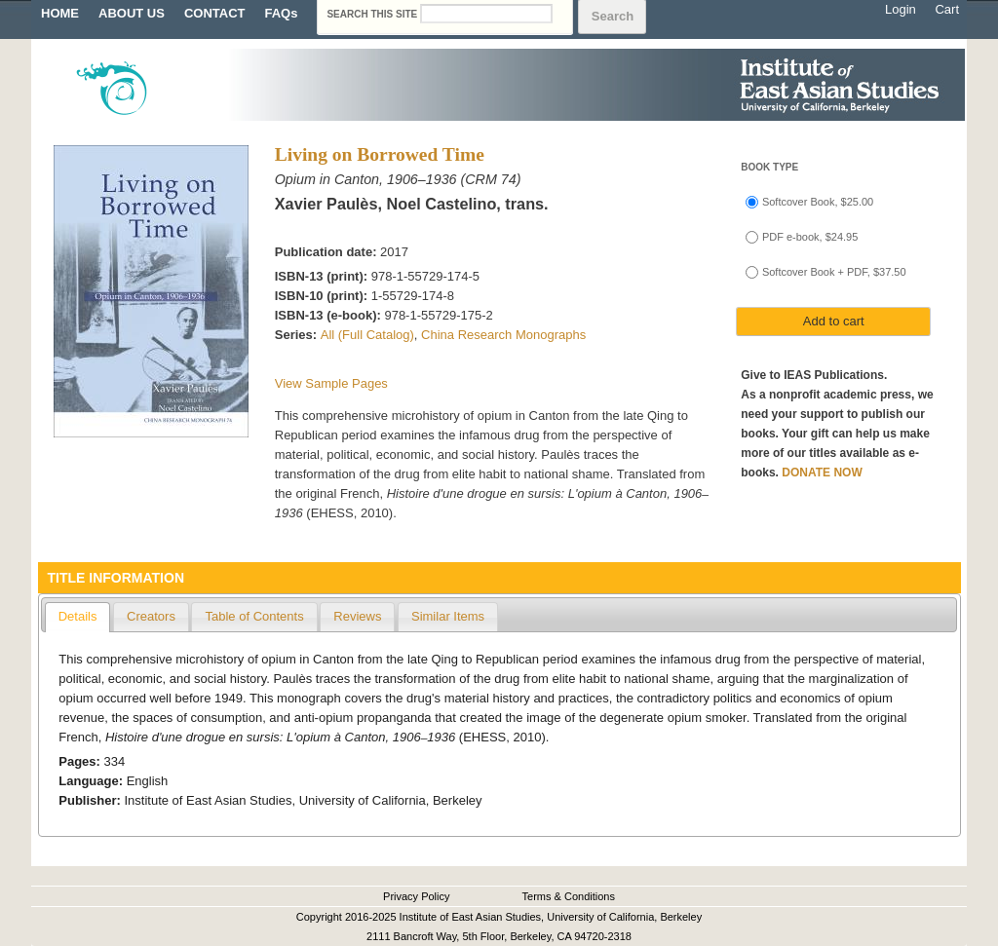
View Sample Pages (331, 383)
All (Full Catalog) (367, 334)
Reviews (357, 616)
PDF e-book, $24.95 (810, 237)
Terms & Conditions (568, 896)
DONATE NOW (822, 472)
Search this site (373, 14)
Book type (769, 167)
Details (77, 616)
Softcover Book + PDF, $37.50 (834, 272)
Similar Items (447, 616)
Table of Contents (254, 616)
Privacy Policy (416, 896)
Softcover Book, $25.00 (817, 202)
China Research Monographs (503, 334)
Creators (151, 616)
